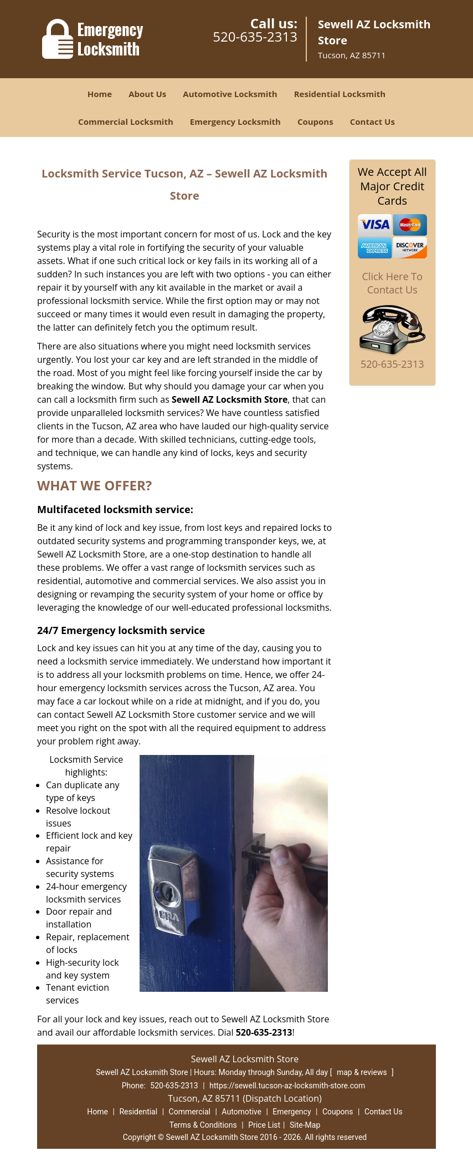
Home (100, 93)
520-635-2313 (255, 36)
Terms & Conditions (203, 1125)
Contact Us (372, 121)
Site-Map (305, 1125)
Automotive (241, 1111)
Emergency (292, 1111)
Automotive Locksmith (230, 93)
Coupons (315, 121)
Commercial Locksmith (125, 121)
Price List (264, 1125)
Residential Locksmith (340, 93)
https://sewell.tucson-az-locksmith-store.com (287, 1085)
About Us (147, 93)
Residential (138, 1111)
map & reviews (363, 1072)
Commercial (189, 1111)
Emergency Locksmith (235, 121)
